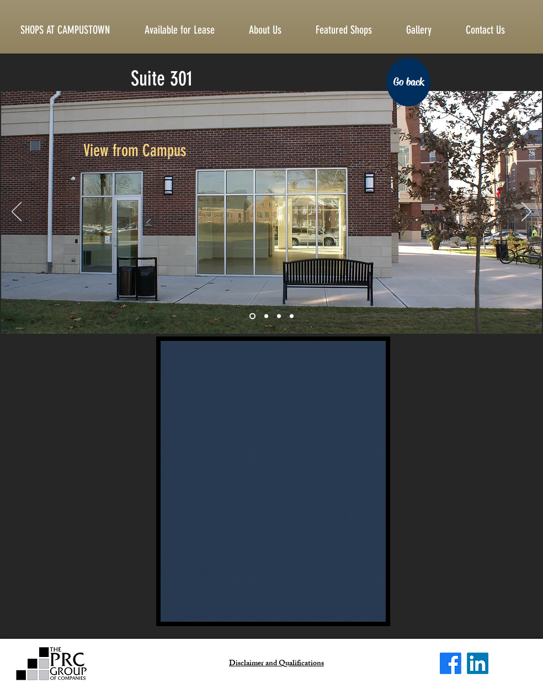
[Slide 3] (279, 316)
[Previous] (17, 212)
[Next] (526, 212)
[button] (494, 30)
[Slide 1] (252, 316)
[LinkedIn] (477, 663)
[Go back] (408, 82)
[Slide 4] (292, 316)
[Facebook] (450, 663)
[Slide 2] (266, 316)
